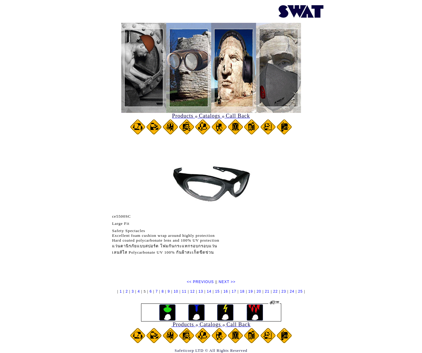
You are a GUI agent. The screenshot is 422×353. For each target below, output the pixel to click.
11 (184, 291)
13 (201, 291)
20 (259, 291)
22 (275, 291)
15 (217, 291)
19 (250, 291)
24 (292, 291)
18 (242, 291)
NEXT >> (227, 282)
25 (300, 291)
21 (267, 291)
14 (209, 291)
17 (234, 291)
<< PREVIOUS (200, 282)
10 (176, 291)
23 (284, 291)
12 (192, 291)
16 (225, 291)
